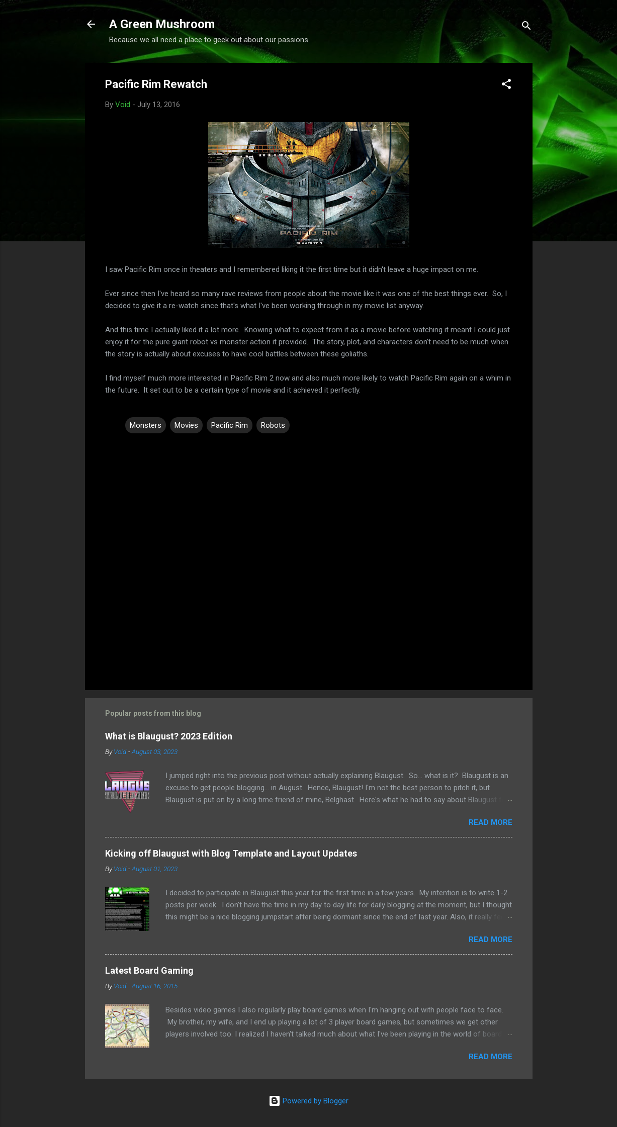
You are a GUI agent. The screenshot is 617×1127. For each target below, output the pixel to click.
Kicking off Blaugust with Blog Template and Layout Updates (231, 853)
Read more (490, 822)
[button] (506, 85)
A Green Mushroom (162, 24)
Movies (186, 425)
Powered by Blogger (308, 1100)
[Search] (526, 27)
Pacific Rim (229, 425)
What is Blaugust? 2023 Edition (168, 736)
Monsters (145, 425)
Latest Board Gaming (149, 970)
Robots (273, 425)
